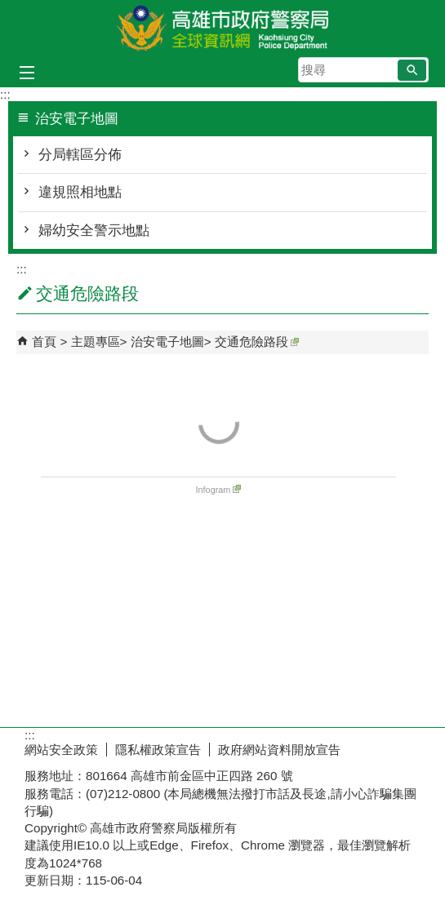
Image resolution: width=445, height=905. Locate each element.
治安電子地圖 (167, 341)
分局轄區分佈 (80, 154)
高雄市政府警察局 (223, 27)
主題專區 (95, 341)
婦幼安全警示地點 (93, 230)
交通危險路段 (257, 341)
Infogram (219, 490)
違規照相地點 (80, 192)
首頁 (44, 341)
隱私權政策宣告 (158, 749)
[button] (412, 70)
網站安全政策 (61, 749)
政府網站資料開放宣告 (279, 749)
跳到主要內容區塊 (8, 8)
